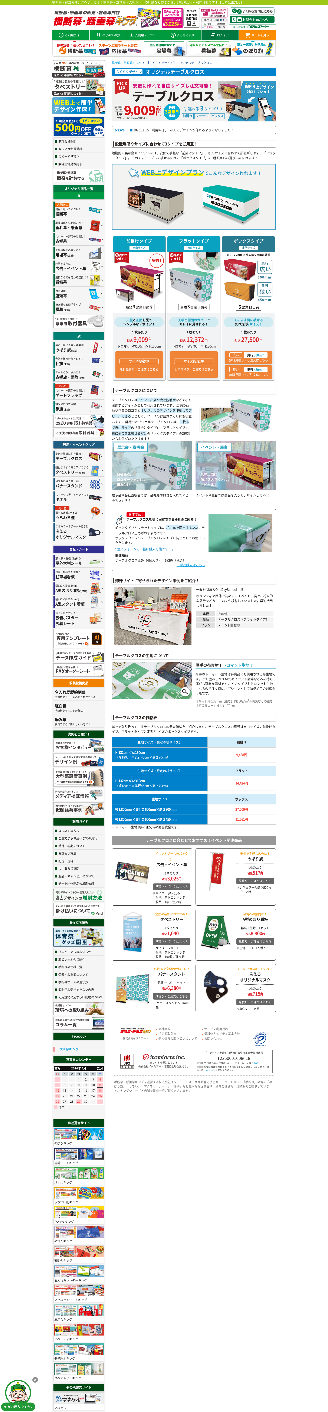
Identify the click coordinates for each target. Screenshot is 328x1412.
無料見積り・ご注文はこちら (139, 365)
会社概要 (164, 1029)
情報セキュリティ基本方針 (222, 1033)
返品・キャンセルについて (76, 876)
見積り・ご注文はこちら (171, 886)
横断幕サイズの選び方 (73, 982)
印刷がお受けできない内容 (76, 989)
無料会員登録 (67, 141)
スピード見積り (68, 156)
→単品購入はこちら (191, 565)
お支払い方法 (67, 853)
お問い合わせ (213, 1038)
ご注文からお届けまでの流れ (77, 838)
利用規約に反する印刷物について (80, 997)
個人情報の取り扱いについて (177, 1038)
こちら (254, 1063)
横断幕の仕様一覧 (70, 967)
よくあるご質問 (68, 868)
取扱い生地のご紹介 (71, 959)
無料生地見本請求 (70, 164)
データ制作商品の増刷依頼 (76, 883)
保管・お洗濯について (73, 974)
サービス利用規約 (216, 1029)
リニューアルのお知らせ (74, 951)
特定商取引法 (167, 1033)
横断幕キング (69, 1049)
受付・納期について (71, 846)
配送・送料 (65, 861)
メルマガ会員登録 (70, 149)
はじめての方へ (68, 830)
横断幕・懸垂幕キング (127, 63)
